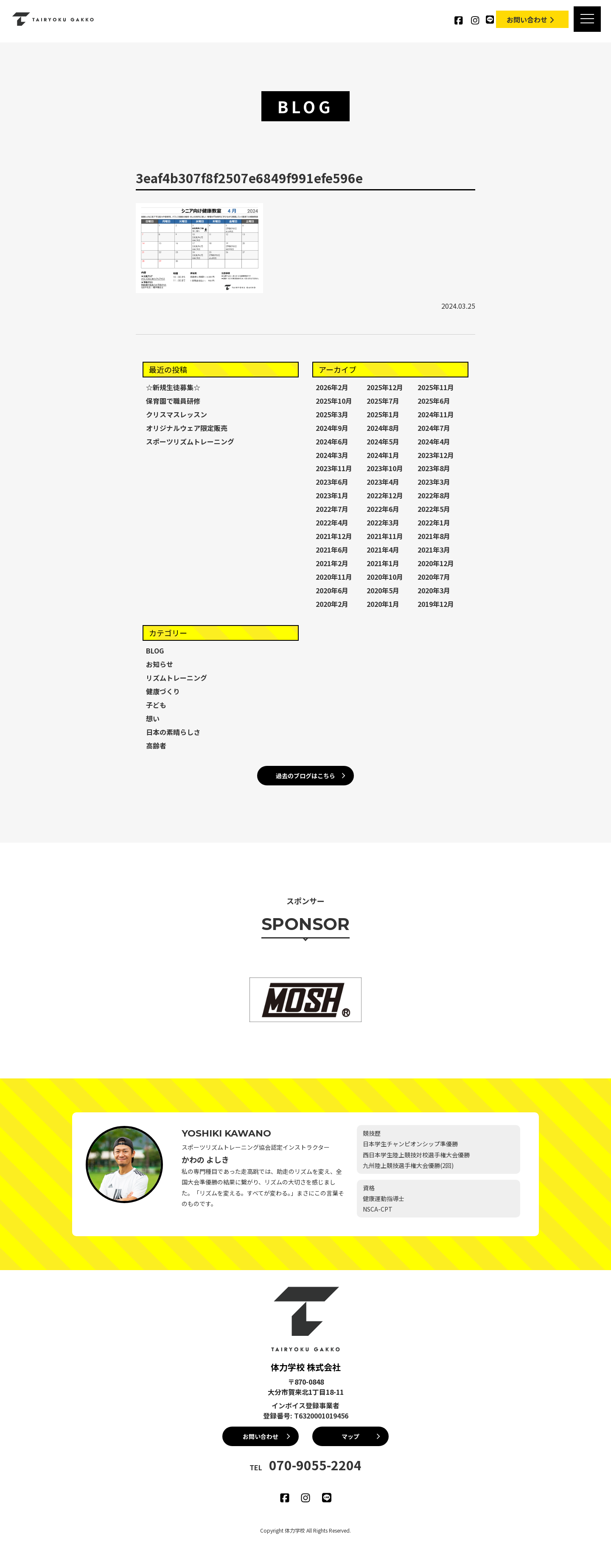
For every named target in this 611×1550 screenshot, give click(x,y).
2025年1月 (383, 414)
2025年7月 (383, 401)
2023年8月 (434, 468)
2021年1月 (383, 563)
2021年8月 (434, 536)
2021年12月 (334, 536)
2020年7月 (434, 577)
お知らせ (159, 664)
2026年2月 (332, 387)
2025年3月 (332, 414)
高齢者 (156, 745)
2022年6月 (383, 509)
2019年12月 (436, 604)
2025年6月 (434, 401)
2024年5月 (383, 441)
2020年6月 (332, 590)
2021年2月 (332, 563)
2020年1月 (383, 604)
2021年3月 (434, 550)
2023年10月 (385, 468)
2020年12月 (436, 563)
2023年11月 (334, 468)
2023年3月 (434, 482)
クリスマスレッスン (176, 414)
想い (153, 718)
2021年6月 (332, 550)
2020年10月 (385, 577)
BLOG (155, 650)
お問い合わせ (531, 19)
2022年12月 (385, 495)
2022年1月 (434, 522)
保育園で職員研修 (173, 401)
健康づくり (163, 691)
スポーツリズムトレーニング (190, 441)
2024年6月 (332, 441)
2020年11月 (334, 577)
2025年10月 (334, 401)
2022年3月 (383, 522)
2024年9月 (332, 428)
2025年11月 (436, 387)
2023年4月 (383, 482)
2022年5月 (434, 509)
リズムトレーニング (176, 678)
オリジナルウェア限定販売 (186, 428)
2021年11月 (385, 536)
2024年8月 (383, 428)
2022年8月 (434, 495)
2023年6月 (332, 482)
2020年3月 (434, 590)
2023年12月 (436, 455)
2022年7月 (332, 509)
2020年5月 (383, 590)
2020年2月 (332, 604)
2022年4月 (332, 522)
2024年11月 (436, 414)
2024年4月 (434, 441)
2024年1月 (383, 455)
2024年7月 (434, 428)
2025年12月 (385, 387)
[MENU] (586, 19)
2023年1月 (332, 495)
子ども (156, 705)
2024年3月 (332, 455)
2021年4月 (383, 550)
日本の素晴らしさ (173, 732)
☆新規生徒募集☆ (173, 387)
